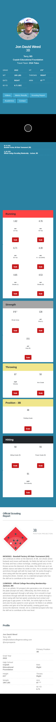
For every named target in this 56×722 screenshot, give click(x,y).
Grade (41, 393)
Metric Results (21, 95)
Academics (9, 101)
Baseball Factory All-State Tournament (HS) (26, 146)
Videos (8, 95)
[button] (28, 128)
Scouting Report (38, 95)
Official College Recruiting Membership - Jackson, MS (26, 152)
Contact (22, 101)
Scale (15, 240)
